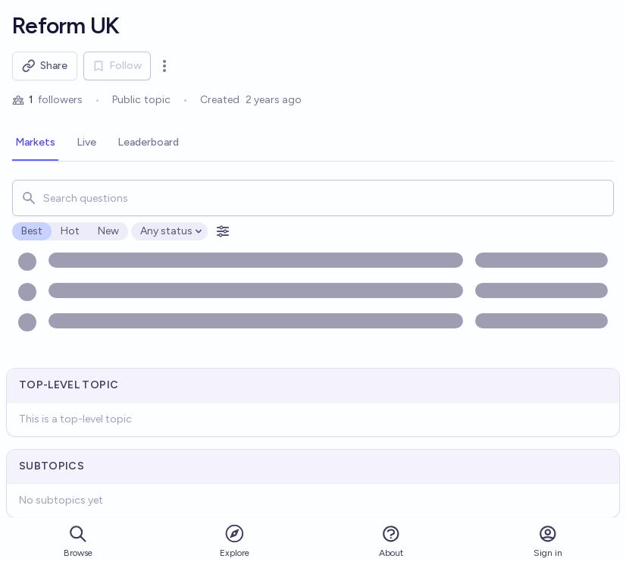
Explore (234, 540)
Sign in (548, 541)
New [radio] (108, 230)
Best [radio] (31, 230)
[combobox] (313, 198)
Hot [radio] (70, 230)
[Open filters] (223, 231)
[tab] (35, 143)
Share (44, 66)
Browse (78, 541)
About (391, 541)
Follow (117, 65)
